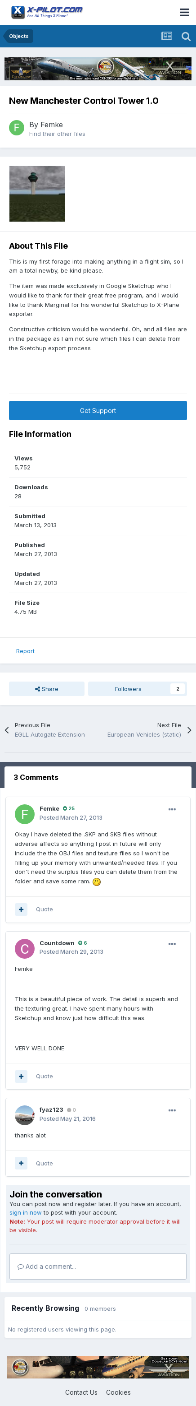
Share (46, 689)
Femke (51, 124)
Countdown (57, 943)
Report (25, 650)
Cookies (118, 1392)
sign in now (25, 1212)
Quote (44, 909)
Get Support (98, 410)
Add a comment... (47, 1266)
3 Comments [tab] (35, 777)
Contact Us (81, 1392)
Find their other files (57, 133)
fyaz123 (51, 1109)
